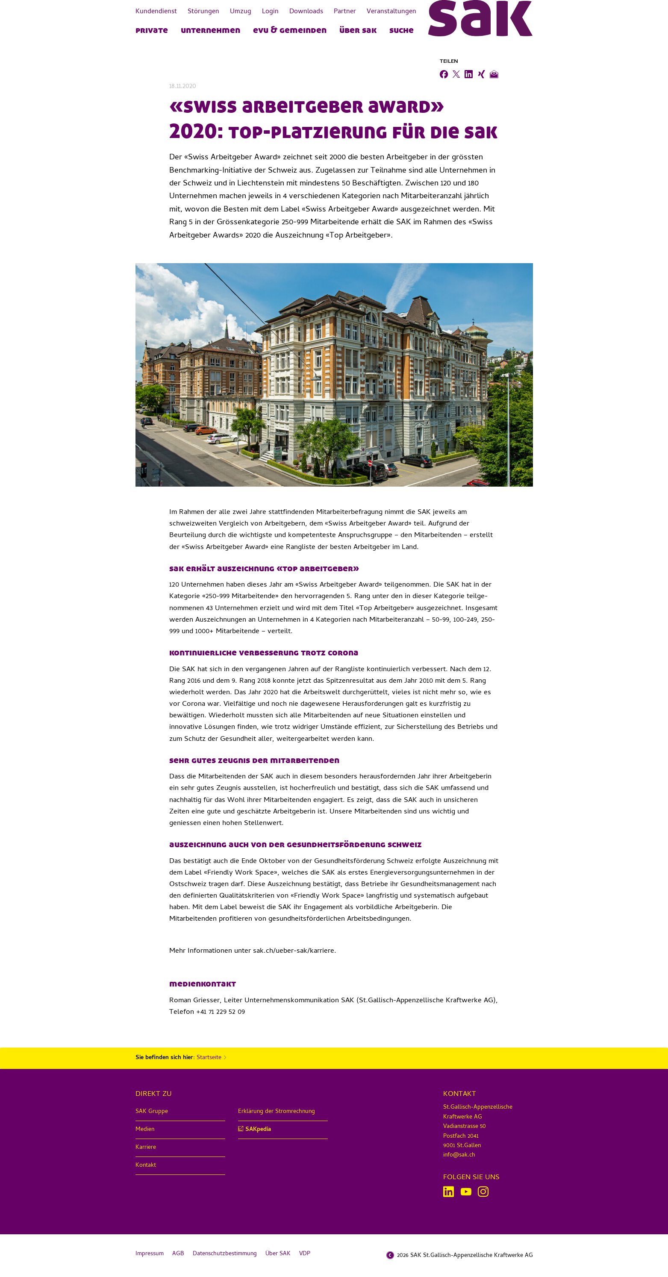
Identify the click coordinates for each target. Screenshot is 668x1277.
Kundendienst (156, 12)
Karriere (145, 1148)
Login (270, 12)
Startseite (209, 1058)
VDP (304, 1254)
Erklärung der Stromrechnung (276, 1112)
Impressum (149, 1254)
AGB (178, 1254)
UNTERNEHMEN (210, 29)
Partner (345, 12)
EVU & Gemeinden (290, 29)
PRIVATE (151, 29)
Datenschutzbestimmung (225, 1254)
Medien (144, 1130)
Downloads (306, 12)
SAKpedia (258, 1130)
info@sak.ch (459, 1155)
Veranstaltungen (391, 12)
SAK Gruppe (151, 1112)
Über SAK (358, 29)
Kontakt (145, 1166)
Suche (401, 29)
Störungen (203, 12)
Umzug (240, 12)
